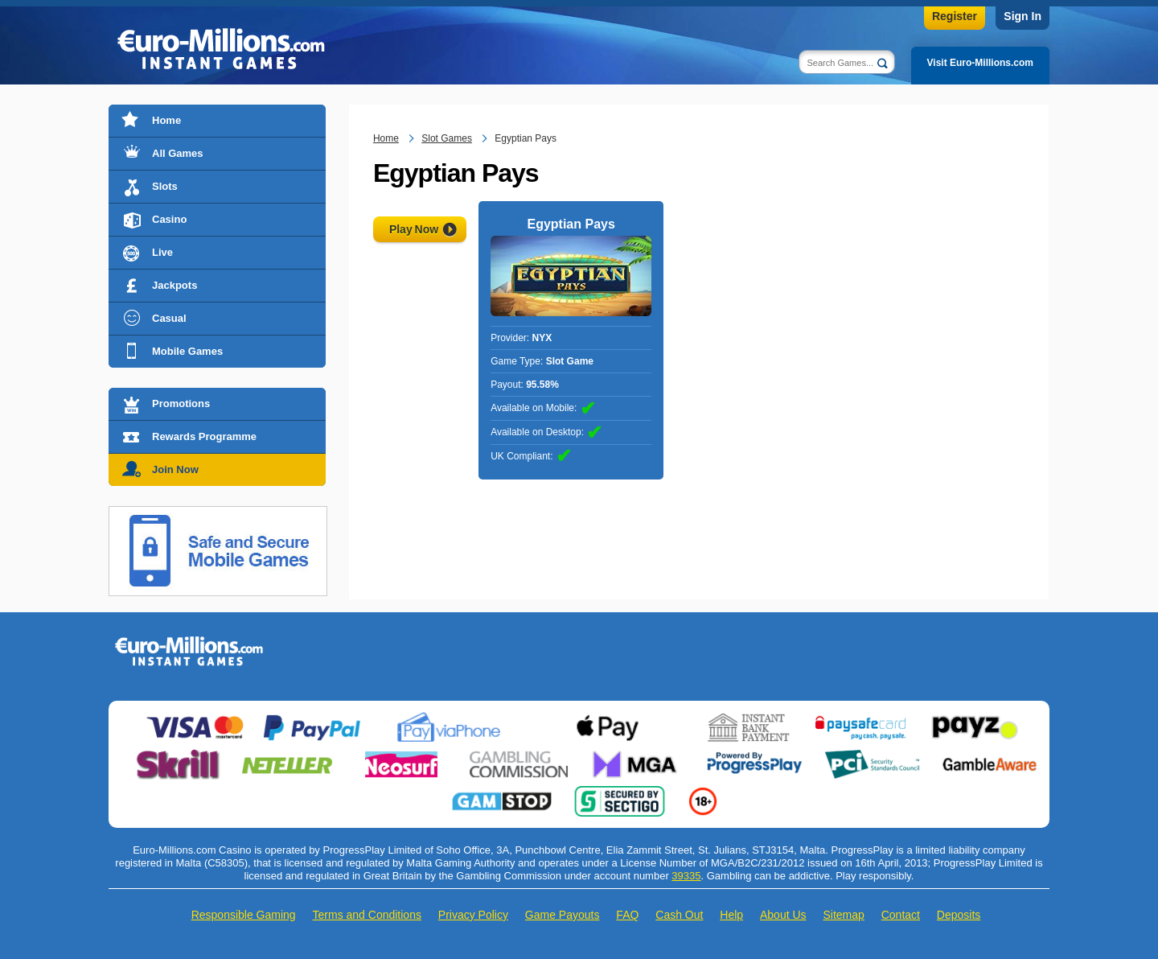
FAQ (627, 914)
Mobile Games (187, 351)
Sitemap (843, 914)
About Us (783, 914)
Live (162, 252)
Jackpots (174, 285)
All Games (177, 153)
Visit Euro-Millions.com (980, 62)
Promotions (181, 403)
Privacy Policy (473, 914)
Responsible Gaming (243, 914)
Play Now (413, 229)
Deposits (958, 914)
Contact (900, 914)
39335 (685, 876)
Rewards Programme (204, 436)
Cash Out (679, 914)
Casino (169, 219)
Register (954, 16)
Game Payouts (562, 914)
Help (731, 914)
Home (166, 120)
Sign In (1022, 16)
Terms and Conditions (367, 914)
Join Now (175, 469)
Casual (169, 318)
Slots (165, 186)
